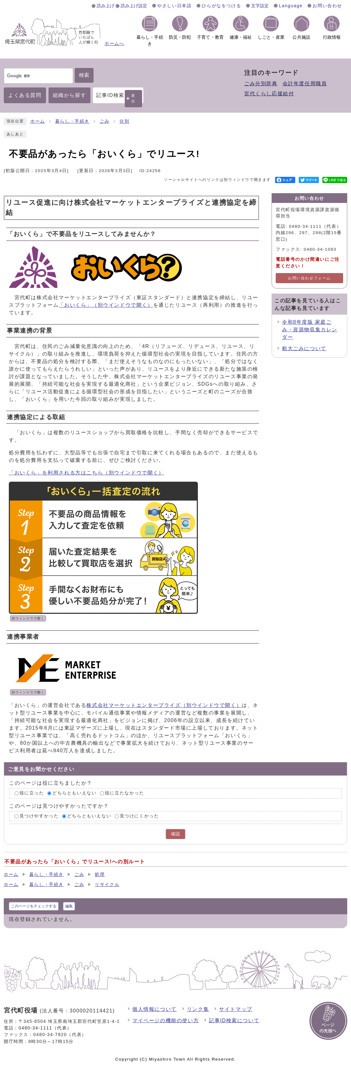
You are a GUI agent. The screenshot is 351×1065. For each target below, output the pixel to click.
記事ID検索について (234, 1020)
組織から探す (69, 95)
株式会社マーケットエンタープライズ (164, 705)
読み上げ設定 (134, 5)
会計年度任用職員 (305, 83)
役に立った (32, 793)
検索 (84, 75)
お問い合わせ (327, 5)
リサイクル (107, 884)
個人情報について (154, 1009)
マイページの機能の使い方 (165, 1020)
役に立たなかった (124, 793)
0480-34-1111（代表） (45, 1027)
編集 (69, 906)
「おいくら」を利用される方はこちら (86, 472)
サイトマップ (235, 1009)
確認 (175, 834)
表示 (133, 98)
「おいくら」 (106, 305)
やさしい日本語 (174, 5)
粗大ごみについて (304, 348)
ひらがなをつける (221, 5)
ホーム (37, 121)
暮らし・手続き (72, 121)
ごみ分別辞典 (261, 83)
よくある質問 (25, 95)
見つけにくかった (139, 816)
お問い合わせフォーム (309, 278)
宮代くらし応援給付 (269, 93)
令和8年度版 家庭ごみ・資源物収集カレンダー (309, 329)
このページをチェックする (33, 906)
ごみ (104, 121)
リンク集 (198, 1009)
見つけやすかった (39, 816)
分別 (124, 121)
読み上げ (105, 5)
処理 (100, 874)
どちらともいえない (74, 793)
